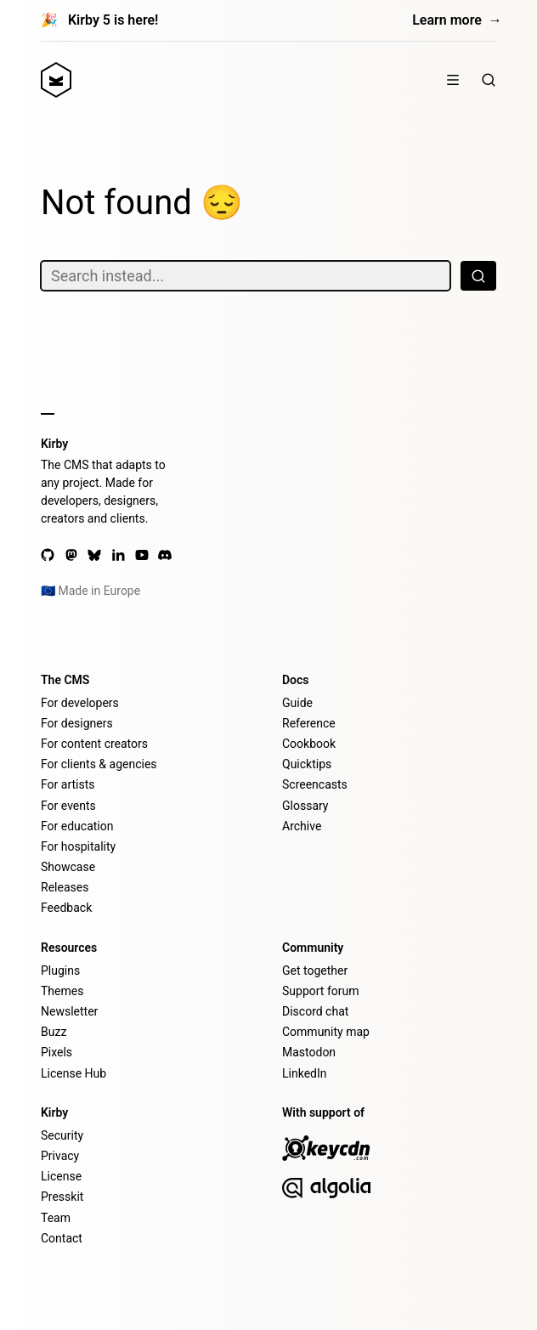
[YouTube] (142, 555)
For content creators (94, 743)
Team (56, 1218)
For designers (77, 723)
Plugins (60, 970)
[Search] (488, 79)
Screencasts (315, 784)
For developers (80, 703)
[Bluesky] (94, 555)
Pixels (56, 1052)
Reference (309, 723)
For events (68, 805)
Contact (61, 1238)
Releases (64, 887)
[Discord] (164, 555)
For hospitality (78, 846)
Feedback (66, 907)
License (61, 1176)
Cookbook (309, 743)
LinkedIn (304, 1073)
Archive (301, 826)
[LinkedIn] (118, 555)
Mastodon (309, 1052)
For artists (68, 784)
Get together (315, 970)
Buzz (53, 1032)
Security (62, 1135)
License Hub (73, 1073)
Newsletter (69, 1011)
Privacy (60, 1156)
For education (77, 826)
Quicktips (306, 764)
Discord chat (315, 1011)
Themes (62, 991)
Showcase (68, 867)
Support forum (320, 991)
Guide (297, 703)
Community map (326, 1032)
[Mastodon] (71, 555)
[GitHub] (47, 555)
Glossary (305, 805)
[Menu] (453, 79)
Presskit (62, 1196)
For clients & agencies (99, 764)
